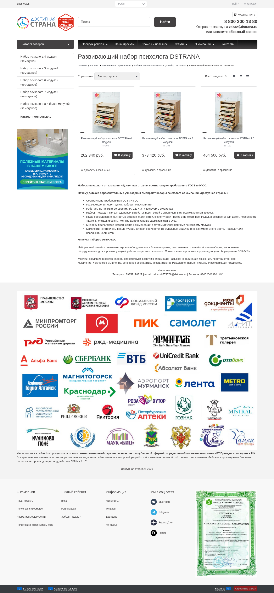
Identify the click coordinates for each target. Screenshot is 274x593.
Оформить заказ (245, 588)
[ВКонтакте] (154, 502)
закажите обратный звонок (235, 32)
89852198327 (134, 274)
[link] (234, 76)
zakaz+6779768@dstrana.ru (169, 274)
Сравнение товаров (65, 588)
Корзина (220, 588)
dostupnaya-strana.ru (58, 453)
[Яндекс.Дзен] (154, 522)
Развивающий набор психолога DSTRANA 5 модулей (167, 140)
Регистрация (250, 3)
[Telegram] (154, 512)
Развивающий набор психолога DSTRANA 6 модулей (228, 140)
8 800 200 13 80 (240, 21)
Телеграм (118, 274)
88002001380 (208, 274)
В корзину (124, 155)
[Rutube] (154, 533)
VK (221, 274)
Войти (235, 3)
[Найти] (165, 22)
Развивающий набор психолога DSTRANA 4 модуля (106, 140)
